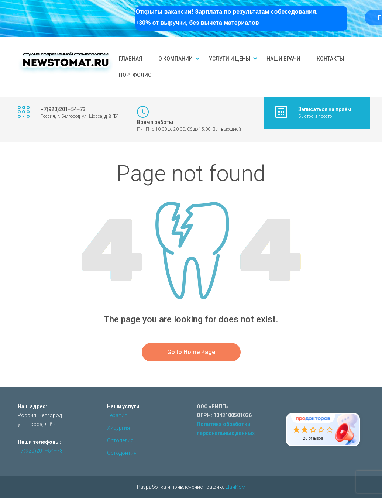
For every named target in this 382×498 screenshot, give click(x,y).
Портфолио (135, 75)
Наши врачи (283, 59)
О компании (175, 59)
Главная (130, 59)
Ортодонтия (122, 453)
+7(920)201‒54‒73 (40, 451)
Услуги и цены (229, 59)
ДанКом (235, 487)
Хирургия (118, 428)
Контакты (330, 59)
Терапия (117, 415)
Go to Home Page (191, 352)
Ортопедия (120, 440)
